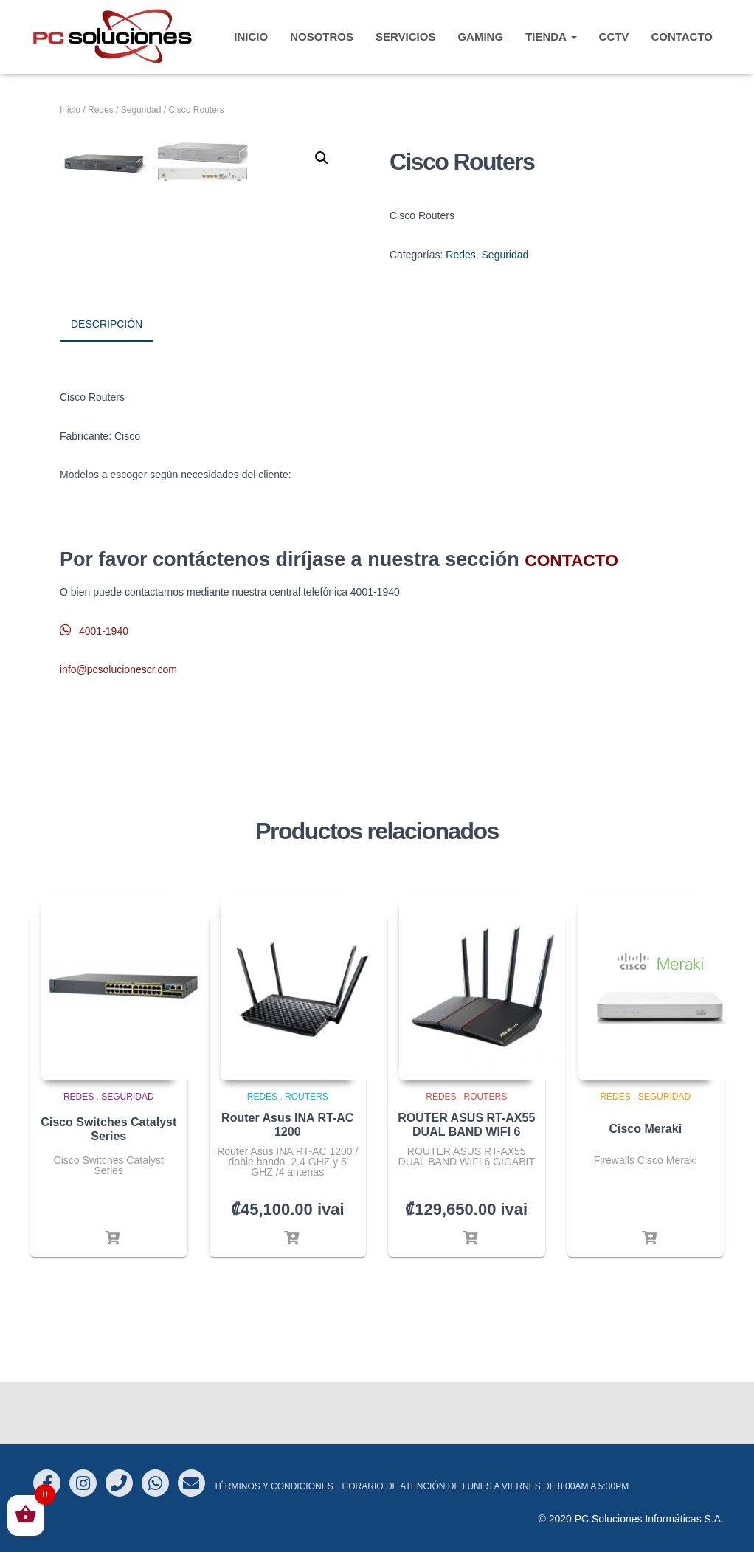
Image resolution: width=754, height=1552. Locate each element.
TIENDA (550, 36)
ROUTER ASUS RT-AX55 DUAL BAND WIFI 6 (466, 1186)
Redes (101, 110)
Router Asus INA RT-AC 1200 (287, 1186)
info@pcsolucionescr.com (118, 732)
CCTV (614, 36)
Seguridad (141, 110)
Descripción (106, 389)
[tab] (118, 390)
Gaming (480, 36)
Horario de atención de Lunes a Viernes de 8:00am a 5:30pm (485, 1486)
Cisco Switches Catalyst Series (108, 1191)
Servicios (405, 36)
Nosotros (321, 36)
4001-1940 (94, 693)
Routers (306, 1159)
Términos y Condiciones (273, 1486)
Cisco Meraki (645, 1191)
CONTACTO (682, 36)
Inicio (70, 110)
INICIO (251, 36)
